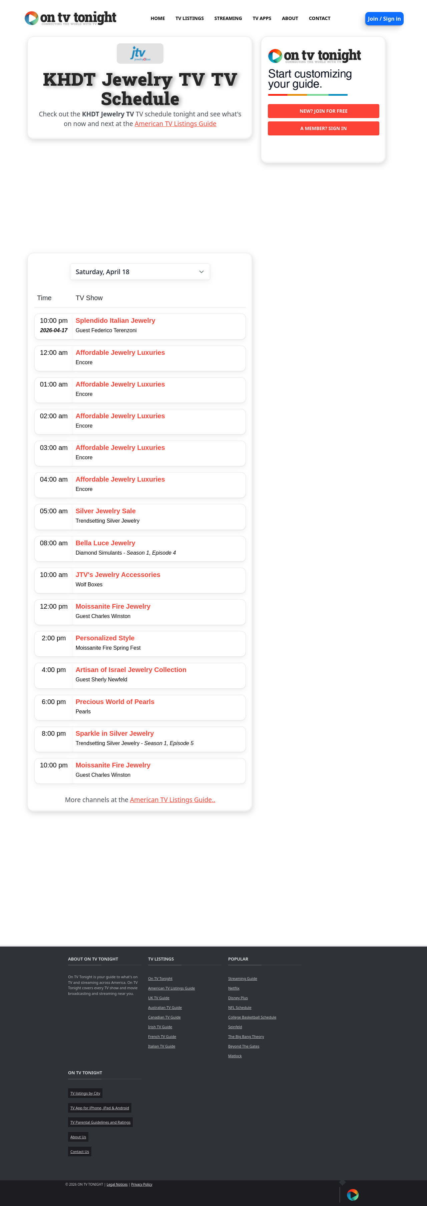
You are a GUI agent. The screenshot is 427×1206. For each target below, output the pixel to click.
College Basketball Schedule (252, 1017)
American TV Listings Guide (176, 123)
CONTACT (320, 18)
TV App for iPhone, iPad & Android (99, 1107)
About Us (78, 1136)
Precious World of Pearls (115, 701)
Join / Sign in (384, 18)
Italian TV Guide (161, 1046)
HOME (157, 18)
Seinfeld (235, 1026)
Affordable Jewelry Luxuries (120, 352)
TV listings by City (85, 1093)
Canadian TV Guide (164, 1017)
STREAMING (228, 18)
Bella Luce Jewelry (105, 543)
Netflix (234, 988)
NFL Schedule (240, 1007)
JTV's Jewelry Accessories (118, 574)
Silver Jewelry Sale (106, 511)
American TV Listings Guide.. (172, 799)
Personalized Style (105, 638)
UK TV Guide (158, 997)
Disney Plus (238, 997)
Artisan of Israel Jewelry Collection (131, 669)
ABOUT (290, 18)
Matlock (235, 1055)
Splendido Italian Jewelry (115, 320)
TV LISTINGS (189, 18)
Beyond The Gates (243, 1046)
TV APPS (262, 18)
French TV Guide (162, 1036)
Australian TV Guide (165, 1007)
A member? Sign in (323, 128)
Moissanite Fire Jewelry (113, 606)
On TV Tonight (160, 978)
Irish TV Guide (160, 1026)
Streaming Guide (242, 978)
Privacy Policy (141, 1184)
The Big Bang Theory (246, 1036)
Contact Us (79, 1151)
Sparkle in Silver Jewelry (115, 733)
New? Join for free (324, 111)
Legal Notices (117, 1184)
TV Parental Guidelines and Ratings (100, 1122)
